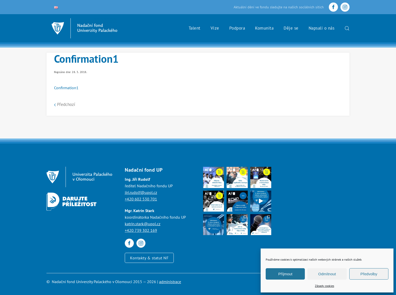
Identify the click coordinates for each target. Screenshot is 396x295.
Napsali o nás (322, 28)
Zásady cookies (324, 286)
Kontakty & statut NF (149, 257)
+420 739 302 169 (141, 230)
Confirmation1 (66, 87)
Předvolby (368, 274)
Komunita (264, 28)
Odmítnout (327, 274)
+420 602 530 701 (141, 198)
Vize (215, 28)
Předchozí (64, 104)
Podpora (237, 28)
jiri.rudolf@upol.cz (141, 192)
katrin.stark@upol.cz (142, 223)
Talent (195, 28)
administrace (170, 281)
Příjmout (285, 274)
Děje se (291, 28)
